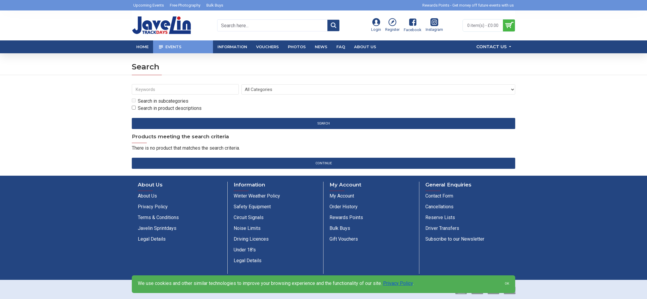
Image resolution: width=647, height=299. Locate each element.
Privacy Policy (398, 283)
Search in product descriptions (167, 109)
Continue (323, 164)
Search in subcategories (160, 102)
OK (507, 284)
